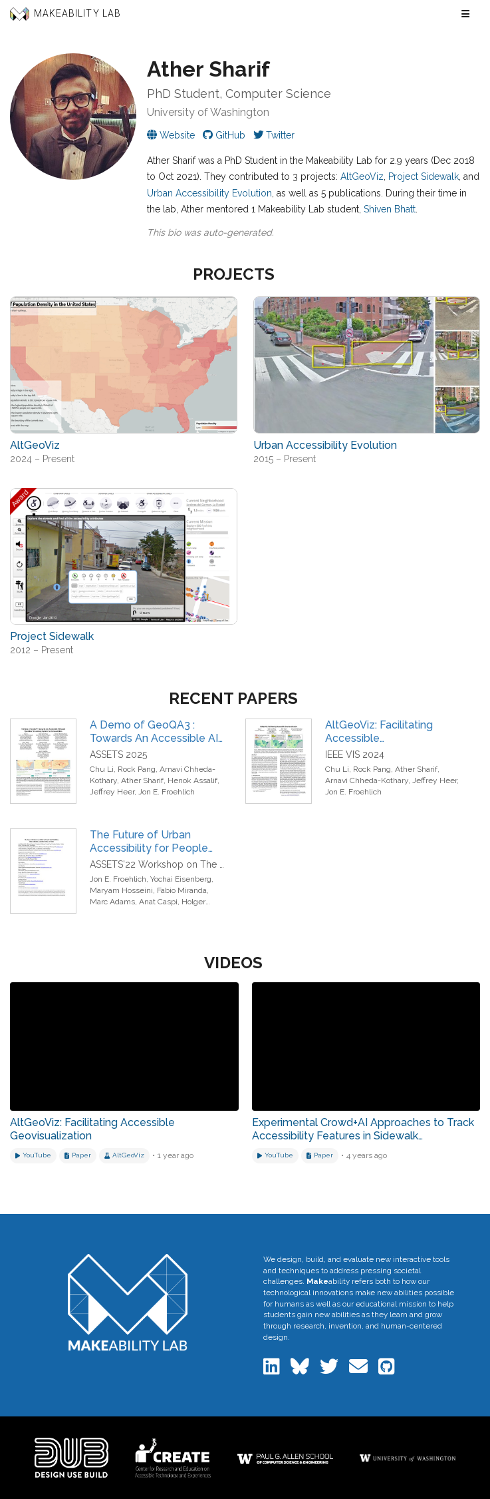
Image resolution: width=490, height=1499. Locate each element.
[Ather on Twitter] (274, 135)
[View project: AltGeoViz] (123, 365)
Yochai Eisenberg (180, 879)
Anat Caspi (158, 901)
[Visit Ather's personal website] (171, 135)
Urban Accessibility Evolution (209, 193)
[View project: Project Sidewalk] (123, 556)
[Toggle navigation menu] (465, 14)
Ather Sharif (142, 780)
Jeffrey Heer (112, 791)
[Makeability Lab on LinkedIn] (273, 1369)
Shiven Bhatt (390, 209)
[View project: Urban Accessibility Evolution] (367, 365)
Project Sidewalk (423, 176)
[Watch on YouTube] (33, 1155)
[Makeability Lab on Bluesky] (301, 1369)
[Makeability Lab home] (128, 1302)
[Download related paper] (77, 1155)
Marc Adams (112, 901)
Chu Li (102, 769)
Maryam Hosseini (121, 890)
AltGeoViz (362, 176)
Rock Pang (137, 769)
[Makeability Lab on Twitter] (330, 1369)
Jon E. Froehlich (166, 791)
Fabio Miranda (182, 890)
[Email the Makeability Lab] (359, 1369)
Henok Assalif (192, 780)
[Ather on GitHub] (224, 135)
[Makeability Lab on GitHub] (386, 1369)
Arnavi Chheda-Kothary (366, 780)
